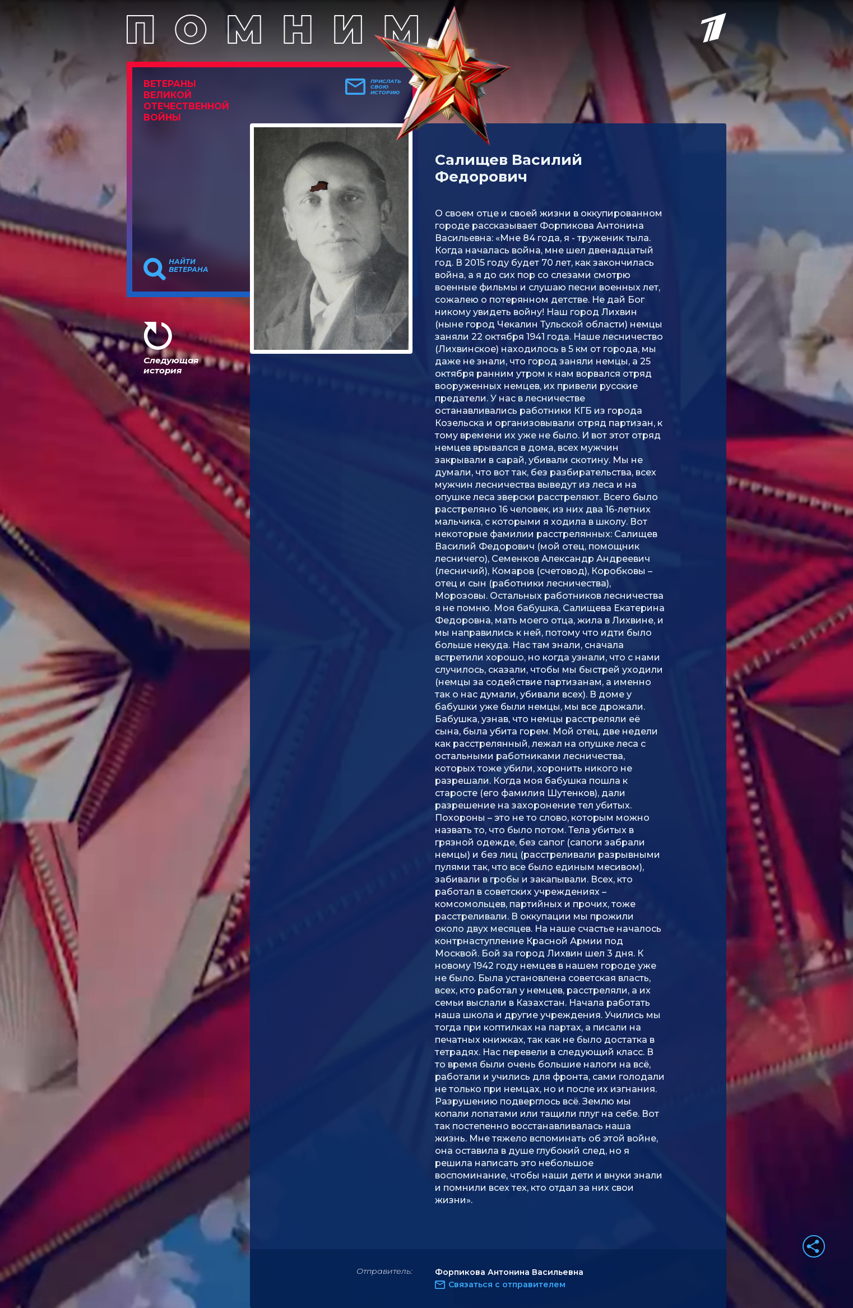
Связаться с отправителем (506, 1284)
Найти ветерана (188, 266)
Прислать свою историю (385, 86)
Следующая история (170, 365)
